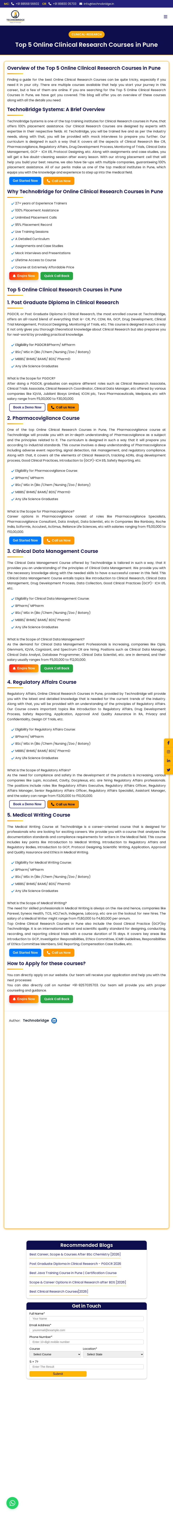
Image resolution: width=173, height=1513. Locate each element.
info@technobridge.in (96, 4)
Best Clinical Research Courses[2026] (58, 1291)
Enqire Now (24, 276)
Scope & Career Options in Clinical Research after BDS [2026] (77, 1282)
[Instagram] (168, 752)
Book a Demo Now (27, 407)
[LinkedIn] (168, 760)
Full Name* (37, 1314)
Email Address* (40, 1325)
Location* (90, 1349)
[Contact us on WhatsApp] (12, 1503)
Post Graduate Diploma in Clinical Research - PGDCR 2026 (75, 1263)
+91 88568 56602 (21, 4)
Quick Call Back (56, 276)
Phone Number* (40, 1337)
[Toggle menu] (165, 16)
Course (34, 1349)
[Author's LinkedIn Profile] (54, 1020)
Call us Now (59, 181)
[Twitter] (168, 769)
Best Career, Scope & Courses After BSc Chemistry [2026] (75, 1254)
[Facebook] (168, 743)
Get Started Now (25, 180)
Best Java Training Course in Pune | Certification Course (73, 1273)
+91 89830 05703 (59, 4)
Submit (58, 1374)
